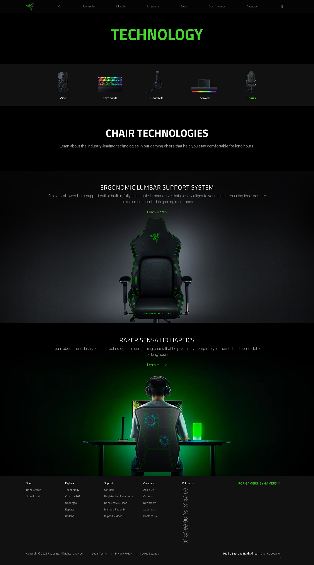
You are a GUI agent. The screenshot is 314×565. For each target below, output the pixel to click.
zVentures (149, 509)
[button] (283, 7)
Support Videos (113, 516)
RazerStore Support (115, 503)
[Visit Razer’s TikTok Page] (185, 527)
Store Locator (34, 496)
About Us (148, 489)
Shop (29, 483)
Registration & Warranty (118, 496)
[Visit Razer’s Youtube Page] (185, 520)
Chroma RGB (73, 496)
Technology (72, 489)
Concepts (71, 503)
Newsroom (149, 503)
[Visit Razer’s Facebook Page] (185, 491)
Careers (148, 496)
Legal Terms (99, 553)
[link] (30, 7)
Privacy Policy (123, 553)
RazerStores (33, 489)
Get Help (109, 489)
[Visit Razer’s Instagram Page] (185, 498)
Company (149, 483)
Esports (69, 509)
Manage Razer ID (114, 509)
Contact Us (150, 516)
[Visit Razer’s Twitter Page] (185, 513)
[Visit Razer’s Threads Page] (185, 505)
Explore (69, 483)
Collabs (69, 516)
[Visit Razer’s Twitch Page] (185, 534)
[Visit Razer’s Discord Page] (185, 541)
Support (108, 483)
